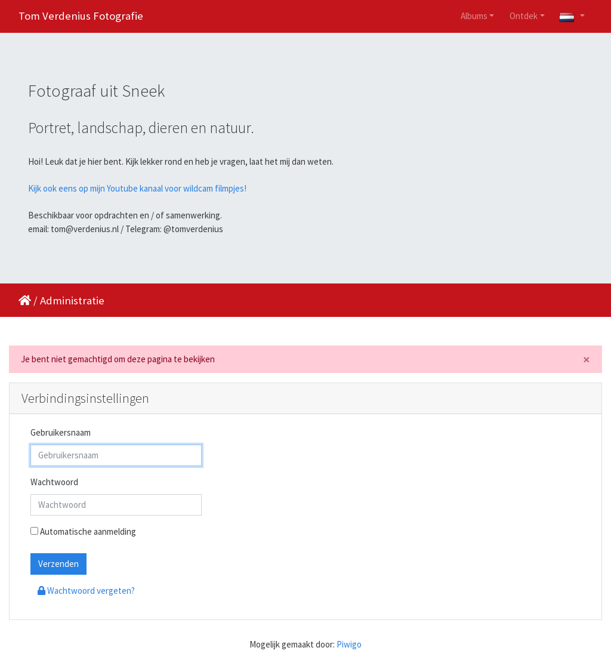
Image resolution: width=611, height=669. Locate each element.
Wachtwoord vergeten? (86, 590)
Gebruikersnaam (60, 432)
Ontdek (524, 15)
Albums (474, 15)
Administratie (72, 300)
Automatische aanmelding (83, 531)
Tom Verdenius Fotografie (80, 16)
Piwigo (349, 644)
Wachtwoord (54, 482)
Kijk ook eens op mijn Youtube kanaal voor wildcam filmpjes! (137, 188)
